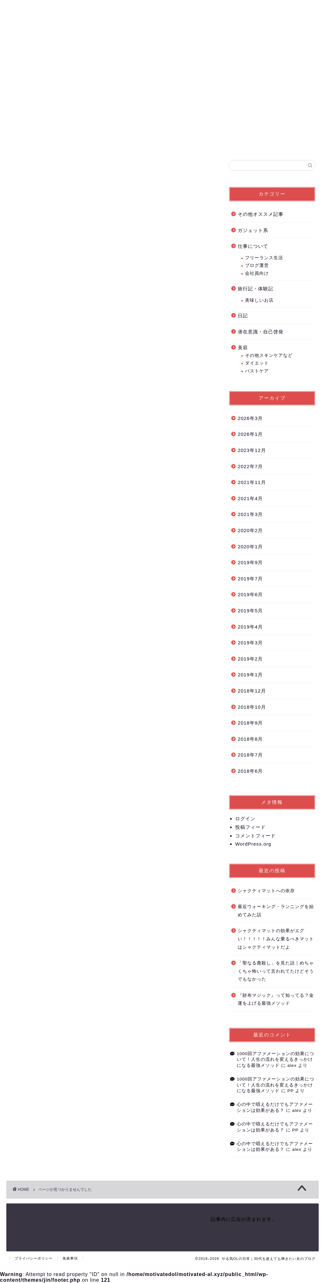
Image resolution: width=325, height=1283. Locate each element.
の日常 (27, 36)
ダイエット (257, 363)
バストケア (257, 371)
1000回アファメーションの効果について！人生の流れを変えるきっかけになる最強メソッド (275, 1060)
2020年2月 (250, 531)
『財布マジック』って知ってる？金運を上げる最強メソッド (276, 1000)
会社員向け (257, 274)
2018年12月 (252, 691)
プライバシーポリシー (34, 1258)
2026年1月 (250, 435)
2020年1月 (250, 547)
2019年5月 (250, 611)
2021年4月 (250, 499)
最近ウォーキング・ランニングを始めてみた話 (276, 911)
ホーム (222, 9)
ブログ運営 (257, 266)
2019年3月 (250, 643)
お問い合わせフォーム (298, 9)
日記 (29, 479)
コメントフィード (255, 836)
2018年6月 (250, 771)
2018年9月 (250, 723)
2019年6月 (250, 595)
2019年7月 (250, 579)
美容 (29, 499)
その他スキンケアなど (269, 356)
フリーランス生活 (264, 258)
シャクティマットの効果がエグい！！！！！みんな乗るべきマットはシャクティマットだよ (276, 939)
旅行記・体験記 (43, 469)
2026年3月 (250, 419)
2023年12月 (252, 451)
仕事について (40, 458)
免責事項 (70, 1258)
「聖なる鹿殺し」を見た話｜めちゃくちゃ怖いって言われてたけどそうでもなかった (276, 971)
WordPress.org (253, 844)
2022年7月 (250, 467)
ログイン (245, 819)
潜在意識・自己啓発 (48, 489)
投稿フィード (250, 827)
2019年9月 (250, 563)
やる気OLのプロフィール (254, 9)
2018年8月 (250, 739)
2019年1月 (250, 675)
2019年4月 (250, 627)
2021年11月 (252, 483)
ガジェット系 (40, 448)
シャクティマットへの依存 (266, 891)
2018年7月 (250, 755)
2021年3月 (250, 515)
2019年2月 (250, 659)
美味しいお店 (259, 301)
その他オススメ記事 (48, 438)
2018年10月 (252, 707)
